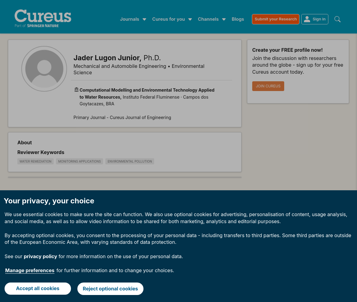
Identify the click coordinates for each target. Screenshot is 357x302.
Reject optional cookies (110, 286)
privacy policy (40, 251)
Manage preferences (30, 265)
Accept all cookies (37, 286)
